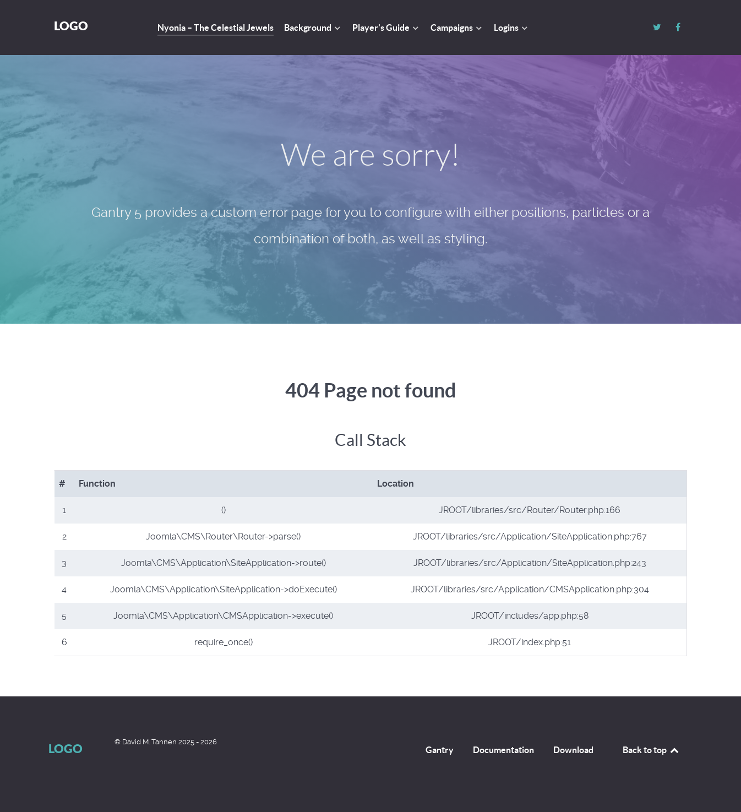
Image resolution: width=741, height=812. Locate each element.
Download (573, 750)
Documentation (503, 750)
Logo (71, 25)
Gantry (440, 750)
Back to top (651, 750)
